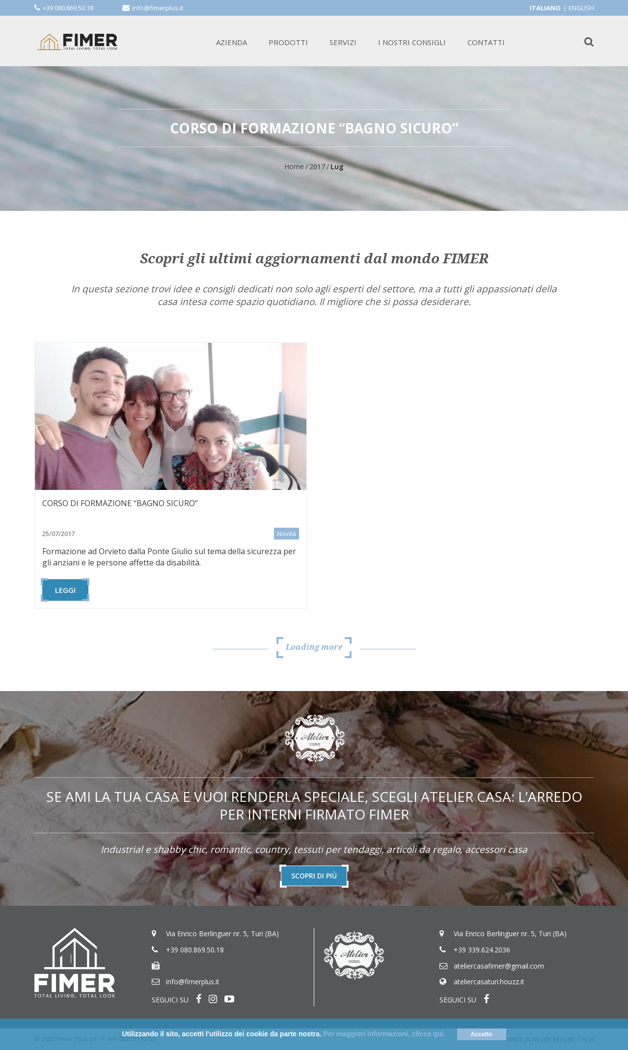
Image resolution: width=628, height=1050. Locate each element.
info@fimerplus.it (157, 7)
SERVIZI (342, 42)
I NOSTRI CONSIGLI (412, 42)
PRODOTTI (288, 42)
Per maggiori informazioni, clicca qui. (384, 1034)
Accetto (481, 1034)
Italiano (545, 7)
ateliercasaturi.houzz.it (489, 982)
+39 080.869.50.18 (68, 7)
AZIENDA (231, 42)
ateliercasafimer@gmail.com (499, 966)
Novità (286, 533)
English (581, 7)
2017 (317, 166)
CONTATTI (486, 42)
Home (294, 166)
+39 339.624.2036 (482, 949)
